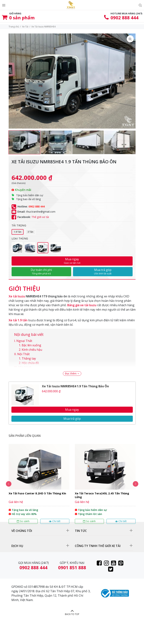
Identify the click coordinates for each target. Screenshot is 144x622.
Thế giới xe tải (40, 217)
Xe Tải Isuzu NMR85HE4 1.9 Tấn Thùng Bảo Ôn (75, 386)
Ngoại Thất (24, 341)
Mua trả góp (102, 271)
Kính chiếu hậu (32, 350)
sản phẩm (22, 18)
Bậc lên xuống (31, 345)
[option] (24, 142)
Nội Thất (23, 354)
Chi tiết (55, 521)
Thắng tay (29, 358)
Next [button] (135, 484)
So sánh (23, 521)
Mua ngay (72, 260)
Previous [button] (8, 484)
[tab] (24, 287)
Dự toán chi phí (41, 271)
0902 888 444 (124, 18)
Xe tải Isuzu (17, 296)
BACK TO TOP (72, 614)
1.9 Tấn (17, 231)
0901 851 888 (72, 567)
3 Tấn (30, 231)
